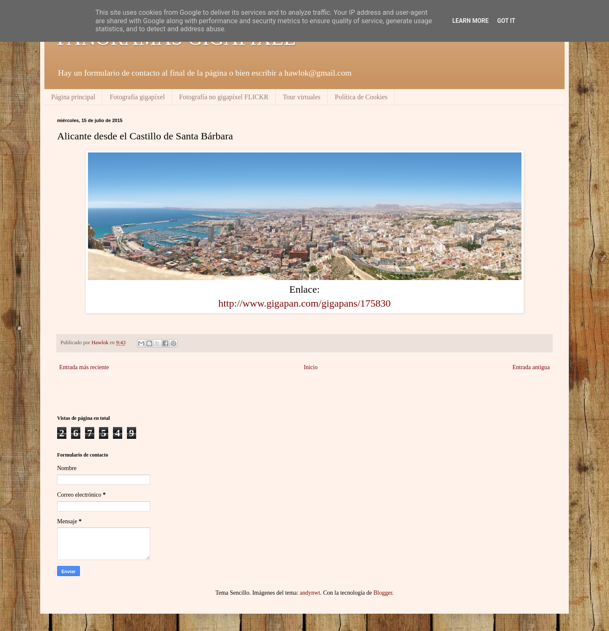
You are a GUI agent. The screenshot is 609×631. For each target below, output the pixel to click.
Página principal (73, 97)
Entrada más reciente (84, 367)
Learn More (470, 20)
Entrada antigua (531, 367)
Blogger (382, 593)
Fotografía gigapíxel (137, 97)
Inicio (311, 367)
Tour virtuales (302, 97)
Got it (506, 20)
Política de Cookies (361, 97)
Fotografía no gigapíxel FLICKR (224, 97)
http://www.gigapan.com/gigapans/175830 (304, 303)
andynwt (310, 593)
